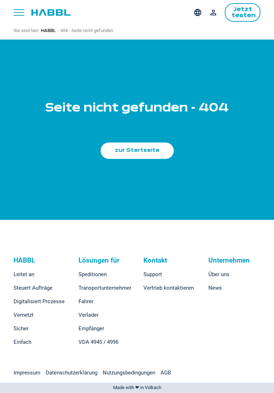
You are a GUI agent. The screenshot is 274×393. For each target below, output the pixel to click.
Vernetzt (24, 315)
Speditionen (92, 274)
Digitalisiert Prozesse (39, 301)
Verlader (88, 315)
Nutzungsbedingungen (129, 372)
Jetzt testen (244, 12)
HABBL (48, 30)
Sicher (21, 328)
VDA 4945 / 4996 (98, 342)
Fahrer (85, 301)
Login (213, 12)
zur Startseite (137, 150)
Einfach (22, 342)
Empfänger (91, 328)
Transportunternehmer (104, 288)
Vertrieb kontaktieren (168, 288)
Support (152, 274)
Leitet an (24, 274)
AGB (166, 372)
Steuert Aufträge (33, 288)
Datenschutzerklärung (71, 372)
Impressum (27, 372)
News (215, 288)
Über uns (218, 274)
